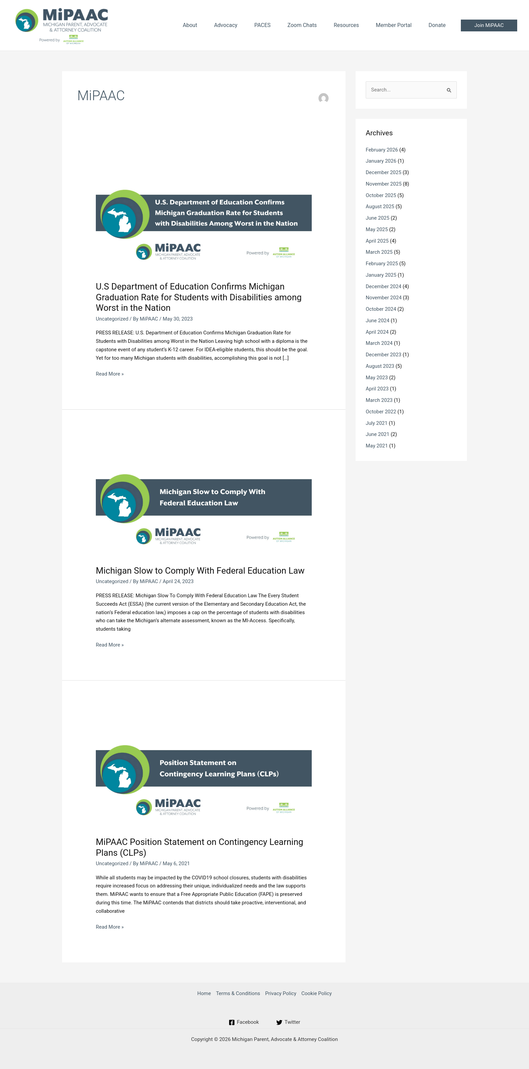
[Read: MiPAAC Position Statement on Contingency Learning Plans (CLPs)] (204, 768)
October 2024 (381, 309)
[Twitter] (288, 1022)
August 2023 (380, 366)
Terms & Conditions (238, 993)
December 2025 (383, 172)
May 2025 (377, 229)
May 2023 (377, 378)
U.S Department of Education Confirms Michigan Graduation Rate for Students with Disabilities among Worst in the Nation (199, 297)
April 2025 (377, 241)
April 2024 (377, 332)
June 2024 (377, 321)
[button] (489, 25)
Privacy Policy (280, 993)
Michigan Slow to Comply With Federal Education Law (200, 571)
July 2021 (377, 423)
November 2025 (383, 184)
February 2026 (382, 150)
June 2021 (377, 434)
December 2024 (383, 286)
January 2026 (381, 161)
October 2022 (381, 412)
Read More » (110, 374)
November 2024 (383, 298)
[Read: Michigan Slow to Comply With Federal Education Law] (204, 497)
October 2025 (381, 195)
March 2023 (379, 400)
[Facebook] (243, 1022)
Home (204, 993)
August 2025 (380, 206)
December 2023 (383, 355)
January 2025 (381, 275)
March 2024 (379, 343)
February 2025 (382, 264)
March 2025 (379, 252)
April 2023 (377, 389)
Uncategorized (112, 319)
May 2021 (377, 446)
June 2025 (377, 218)
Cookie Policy (316, 993)
